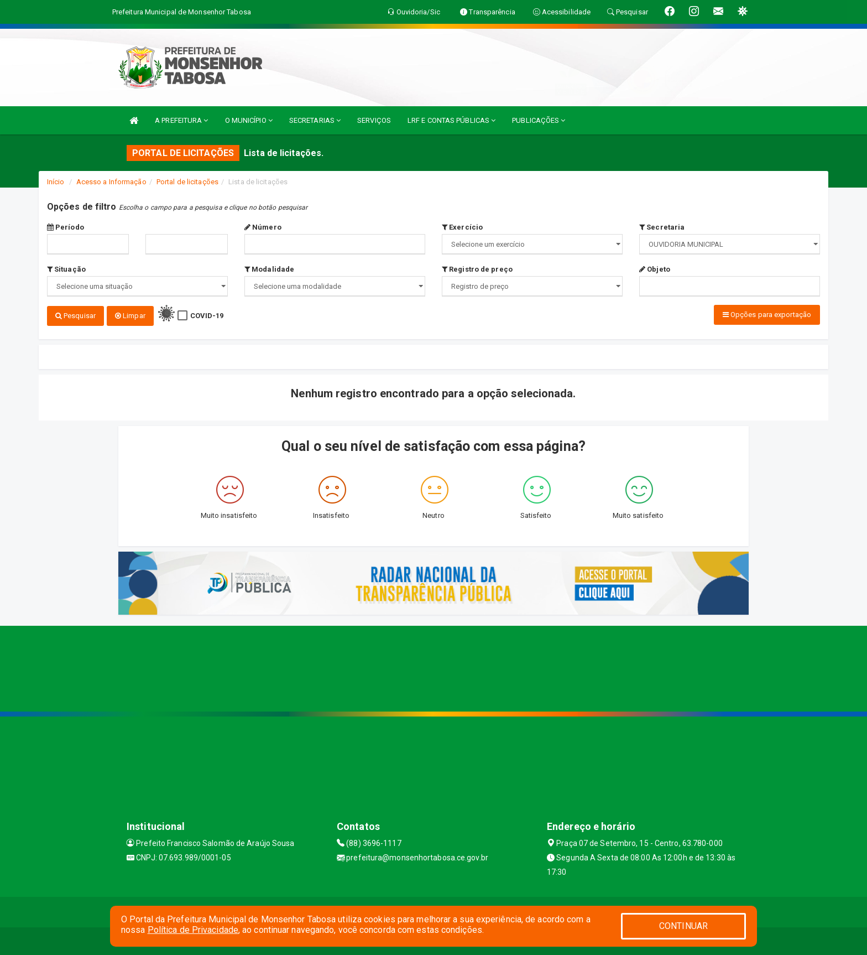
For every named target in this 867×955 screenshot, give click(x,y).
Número (262, 227)
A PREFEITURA (181, 120)
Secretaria (662, 227)
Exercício (462, 227)
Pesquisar (75, 316)
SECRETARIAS (315, 120)
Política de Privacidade (193, 930)
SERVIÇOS (374, 120)
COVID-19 (207, 316)
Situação (66, 269)
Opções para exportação (767, 314)
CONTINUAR (683, 926)
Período (65, 227)
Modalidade (269, 269)
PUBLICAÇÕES (538, 120)
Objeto (654, 269)
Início (56, 182)
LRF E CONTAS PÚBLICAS (451, 120)
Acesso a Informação (111, 182)
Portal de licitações (187, 182)
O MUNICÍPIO (249, 120)
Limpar (130, 316)
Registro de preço (477, 269)
